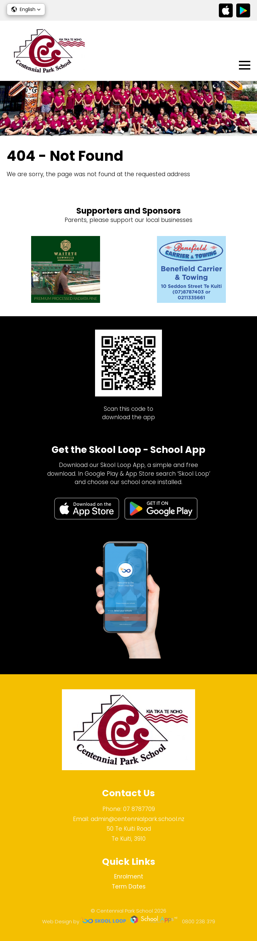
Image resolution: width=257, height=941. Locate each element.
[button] (26, 9)
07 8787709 (139, 809)
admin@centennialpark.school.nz (137, 819)
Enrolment (128, 876)
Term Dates (129, 887)
